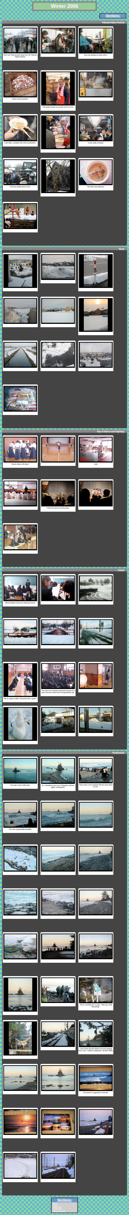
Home (55, 1203)
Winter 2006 (57, 1209)
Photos (55, 1205)
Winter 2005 (57, 1207)
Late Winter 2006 (59, 1211)
